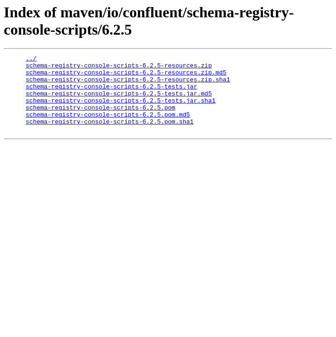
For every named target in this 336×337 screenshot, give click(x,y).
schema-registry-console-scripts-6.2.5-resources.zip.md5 (126, 76)
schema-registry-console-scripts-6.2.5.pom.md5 (108, 127)
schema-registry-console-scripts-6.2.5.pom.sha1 (110, 135)
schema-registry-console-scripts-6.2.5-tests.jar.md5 (119, 101)
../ (31, 59)
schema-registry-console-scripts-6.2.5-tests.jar (111, 93)
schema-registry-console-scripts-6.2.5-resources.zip (119, 68)
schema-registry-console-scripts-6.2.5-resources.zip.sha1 (128, 85)
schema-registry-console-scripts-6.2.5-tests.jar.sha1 (121, 110)
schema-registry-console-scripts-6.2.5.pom (100, 118)
